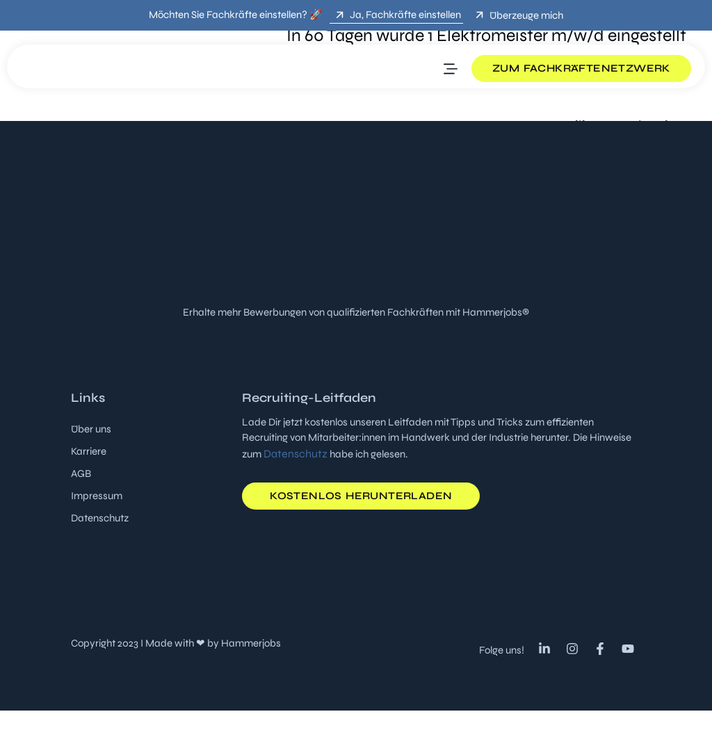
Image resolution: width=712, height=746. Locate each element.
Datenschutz (100, 518)
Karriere (88, 451)
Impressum (96, 495)
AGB (81, 473)
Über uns (91, 429)
